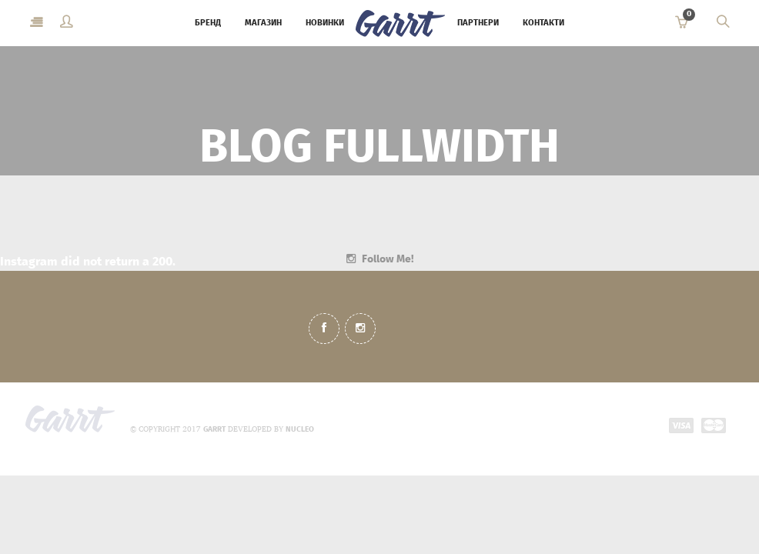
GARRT (214, 429)
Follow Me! (387, 258)
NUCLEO (300, 429)
